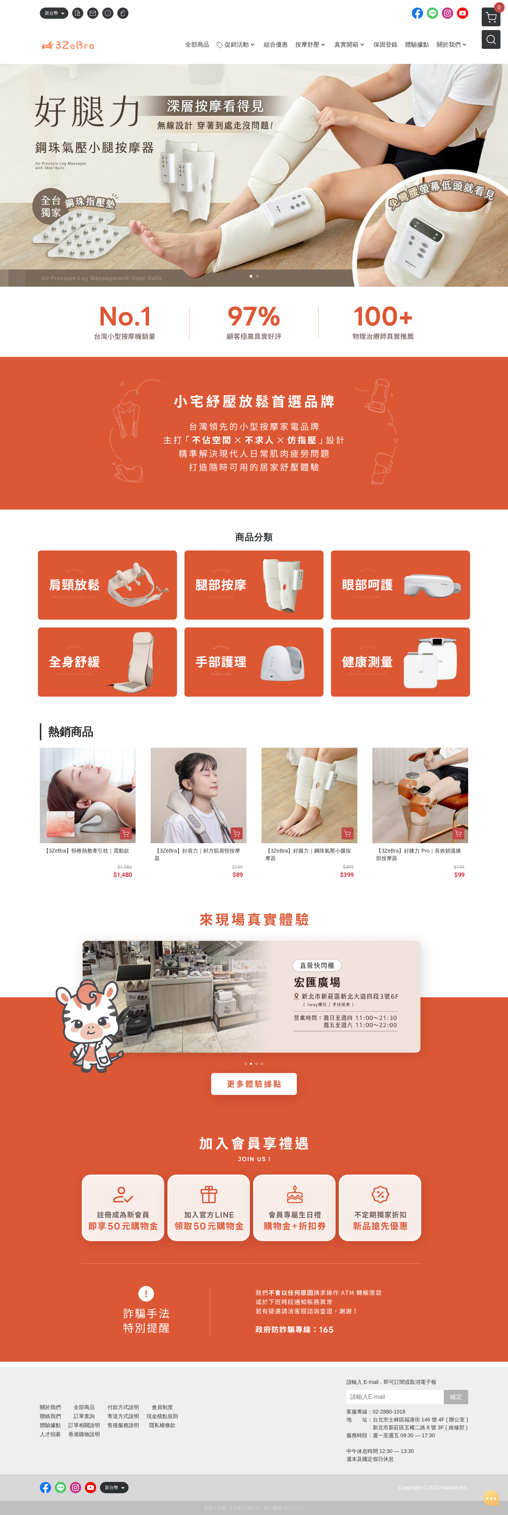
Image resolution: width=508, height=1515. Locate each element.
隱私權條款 (162, 1425)
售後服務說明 (123, 1425)
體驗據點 (50, 1425)
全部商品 (84, 1407)
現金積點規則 (162, 1416)
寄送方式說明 (123, 1416)
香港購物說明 (84, 1434)
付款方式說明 (123, 1407)
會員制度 (162, 1407)
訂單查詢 (84, 1416)
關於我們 (50, 1407)
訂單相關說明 (84, 1425)
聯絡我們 (50, 1416)
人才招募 (50, 1434)
